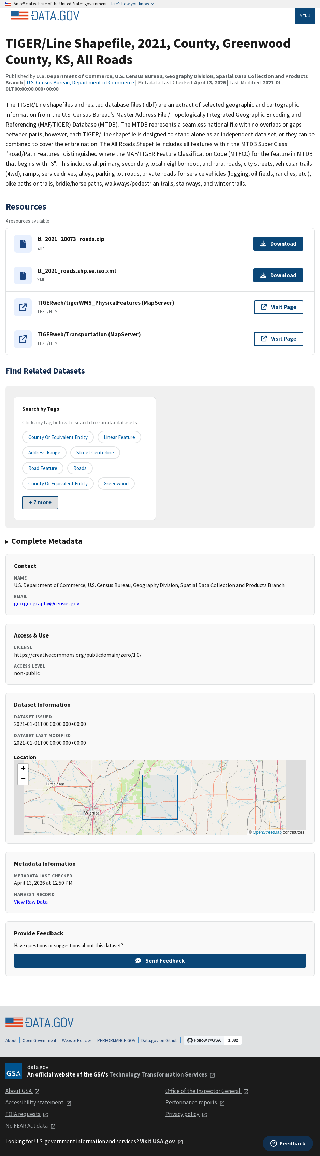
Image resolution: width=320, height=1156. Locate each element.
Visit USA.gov (161, 1141)
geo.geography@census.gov (46, 603)
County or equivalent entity (58, 437)
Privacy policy (186, 1114)
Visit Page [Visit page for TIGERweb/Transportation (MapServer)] (278, 338)
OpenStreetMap (267, 832)
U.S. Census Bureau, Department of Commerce (80, 82)
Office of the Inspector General (207, 1091)
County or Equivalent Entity (58, 483)
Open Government (39, 1040)
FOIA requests (26, 1114)
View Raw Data (31, 901)
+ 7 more (40, 502)
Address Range (44, 452)
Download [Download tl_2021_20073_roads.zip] (278, 243)
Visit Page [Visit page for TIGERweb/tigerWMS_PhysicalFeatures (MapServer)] (278, 307)
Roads (80, 468)
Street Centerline (95, 452)
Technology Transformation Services (162, 1074)
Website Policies (76, 1040)
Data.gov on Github (159, 1040)
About (11, 1040)
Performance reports (195, 1102)
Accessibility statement (38, 1102)
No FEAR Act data (30, 1125)
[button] (23, 769)
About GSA (22, 1091)
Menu (305, 16)
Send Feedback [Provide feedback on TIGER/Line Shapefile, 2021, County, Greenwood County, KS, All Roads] (160, 960)
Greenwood (116, 483)
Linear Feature (119, 437)
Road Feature (42, 468)
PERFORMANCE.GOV (116, 1040)
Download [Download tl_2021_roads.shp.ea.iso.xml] (278, 275)
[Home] (45, 16)
